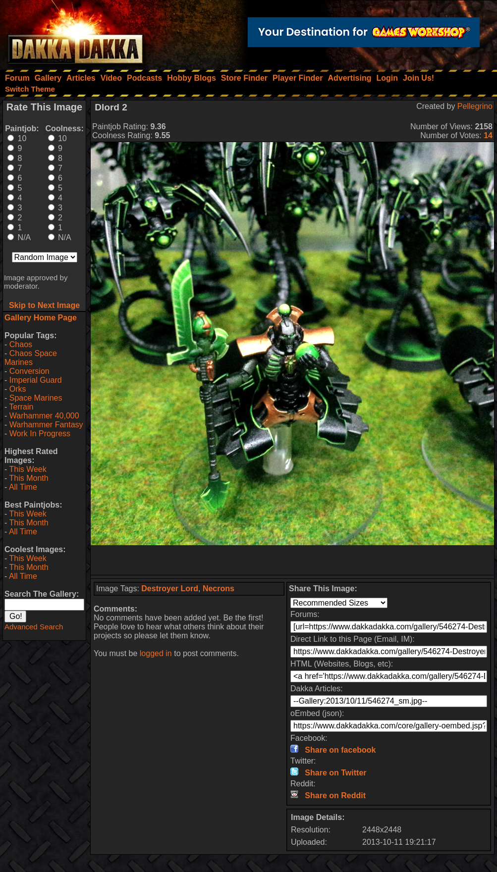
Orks (17, 389)
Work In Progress (39, 433)
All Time (23, 487)
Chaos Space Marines (30, 357)
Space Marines (35, 398)
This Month (28, 478)
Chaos (20, 344)
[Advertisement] (292, 560)
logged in (156, 653)
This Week (27, 469)
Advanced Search (33, 626)
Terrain (21, 407)
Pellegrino (475, 106)
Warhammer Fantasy (46, 424)
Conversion (29, 371)
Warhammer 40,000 (44, 415)
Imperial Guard (35, 380)
